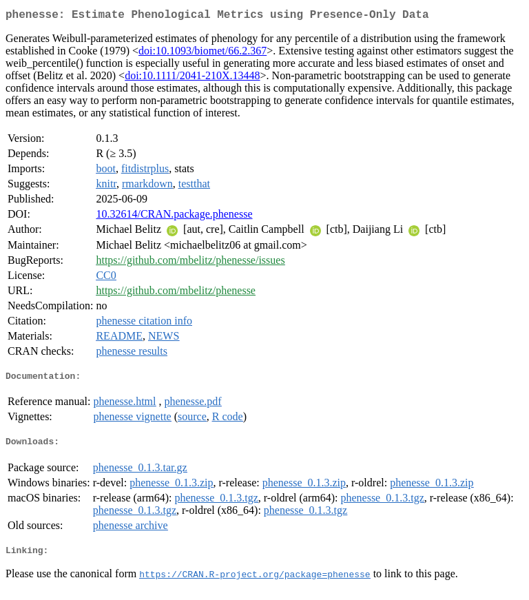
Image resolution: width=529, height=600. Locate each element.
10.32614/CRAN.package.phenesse (174, 217)
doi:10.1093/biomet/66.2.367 (202, 53)
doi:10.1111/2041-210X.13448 (192, 78)
